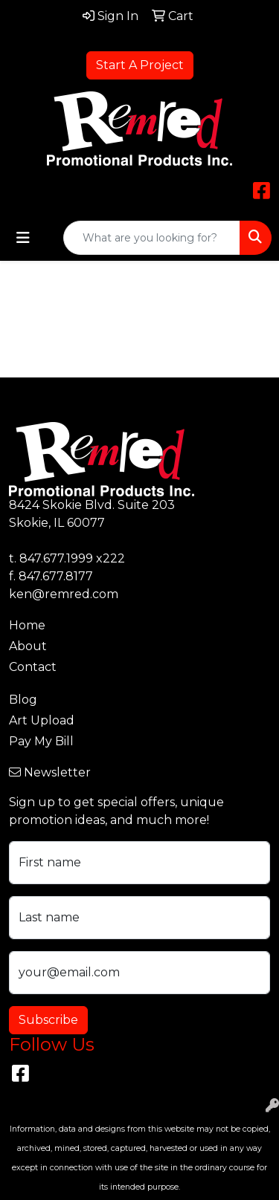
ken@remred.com (63, 594)
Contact (33, 667)
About (28, 646)
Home (27, 625)
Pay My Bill (41, 741)
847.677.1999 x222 (72, 558)
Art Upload (41, 720)
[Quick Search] (151, 238)
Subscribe (48, 1020)
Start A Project (140, 65)
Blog (23, 700)
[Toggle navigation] (23, 237)
